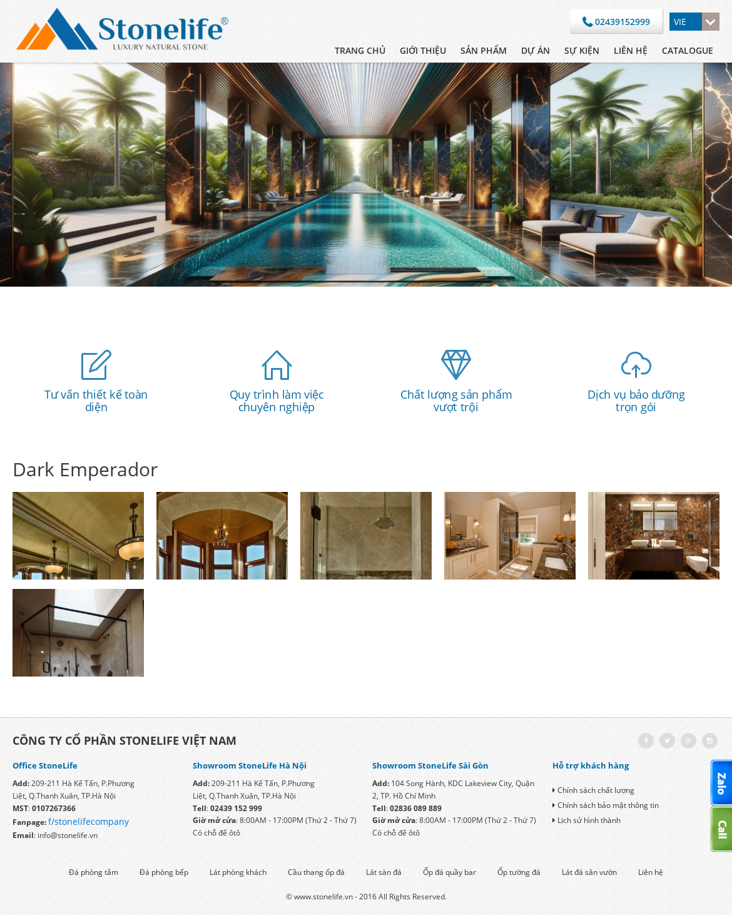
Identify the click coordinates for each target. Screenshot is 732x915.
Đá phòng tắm (93, 872)
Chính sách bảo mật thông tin (605, 805)
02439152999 (616, 22)
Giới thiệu (423, 50)
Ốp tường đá (519, 872)
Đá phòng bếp (164, 872)
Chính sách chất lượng (593, 790)
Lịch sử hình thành (586, 820)
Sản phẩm (483, 50)
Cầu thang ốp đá (316, 872)
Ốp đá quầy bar (449, 872)
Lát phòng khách (238, 872)
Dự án (535, 50)
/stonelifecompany (90, 821)
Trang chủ (360, 50)
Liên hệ (631, 50)
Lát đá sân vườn (589, 872)
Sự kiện (581, 50)
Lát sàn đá (384, 872)
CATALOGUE (687, 50)
